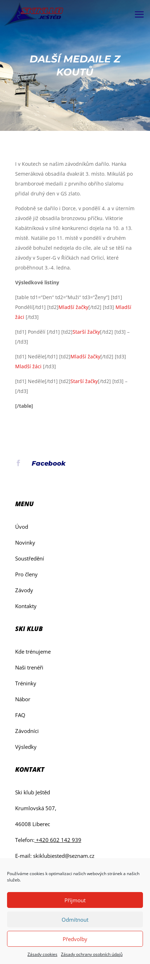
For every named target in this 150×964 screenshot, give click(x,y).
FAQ (20, 715)
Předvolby (75, 938)
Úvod (21, 526)
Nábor (22, 699)
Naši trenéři (29, 667)
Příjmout (75, 900)
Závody (24, 590)
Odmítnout (75, 919)
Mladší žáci (28, 366)
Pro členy (26, 574)
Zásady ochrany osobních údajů (92, 954)
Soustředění (29, 558)
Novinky (25, 542)
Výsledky (26, 746)
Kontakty (26, 606)
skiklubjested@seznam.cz (63, 855)
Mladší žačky (73, 307)
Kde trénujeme (33, 651)
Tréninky (25, 683)
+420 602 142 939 (58, 839)
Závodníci (27, 730)
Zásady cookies (42, 954)
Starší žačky (86, 331)
